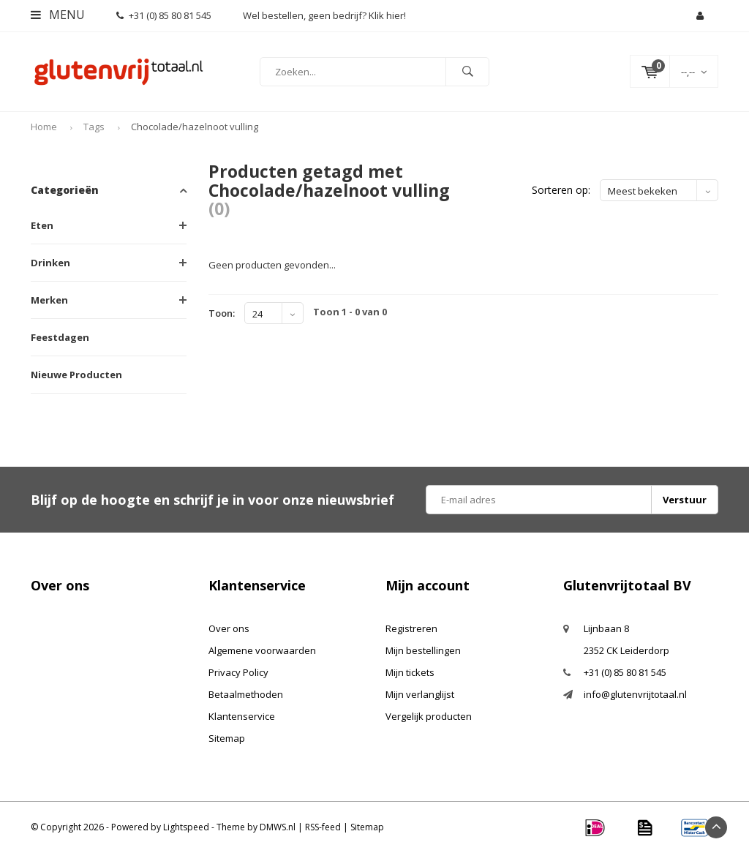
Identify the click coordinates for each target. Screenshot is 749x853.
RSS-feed (323, 827)
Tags (94, 126)
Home (44, 126)
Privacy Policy (238, 672)
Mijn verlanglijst (419, 694)
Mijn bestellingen (423, 650)
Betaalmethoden (245, 694)
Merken (49, 300)
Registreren (411, 628)
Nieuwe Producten (76, 374)
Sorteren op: (561, 190)
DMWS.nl (278, 827)
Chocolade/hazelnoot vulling (194, 126)
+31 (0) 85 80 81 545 (163, 15)
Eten (42, 225)
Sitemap (226, 738)
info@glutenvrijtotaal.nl (635, 694)
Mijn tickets (409, 672)
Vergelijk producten (428, 716)
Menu (58, 15)
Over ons (228, 628)
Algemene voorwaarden (262, 650)
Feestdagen (60, 337)
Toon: (221, 313)
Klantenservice (241, 716)
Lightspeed (186, 827)
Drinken (50, 262)
